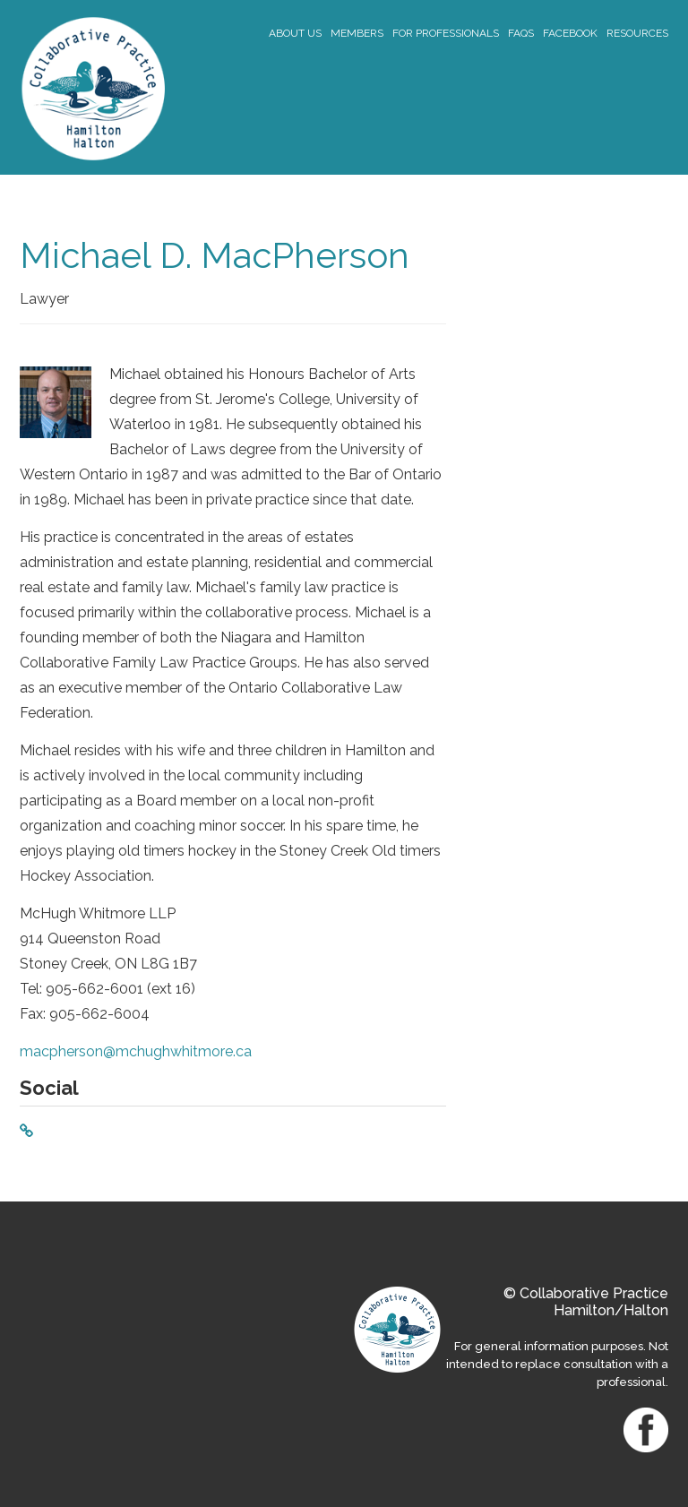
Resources (637, 33)
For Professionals (445, 33)
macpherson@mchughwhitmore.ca (136, 1051)
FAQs (521, 33)
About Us (295, 33)
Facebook (570, 33)
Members (357, 33)
